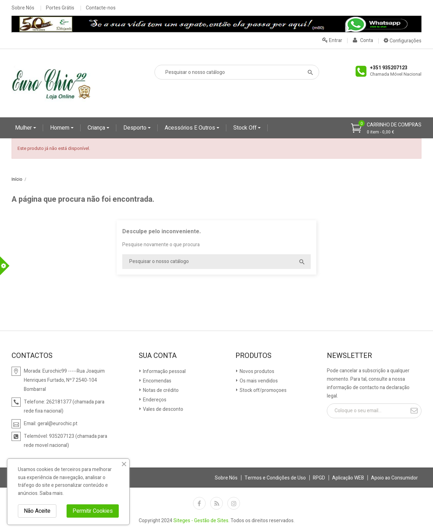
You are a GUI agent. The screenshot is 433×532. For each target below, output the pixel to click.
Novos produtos (256, 371)
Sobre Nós (23, 8)
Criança (97, 128)
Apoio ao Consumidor (394, 478)
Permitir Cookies (93, 511)
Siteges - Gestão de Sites (200, 520)
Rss (216, 503)
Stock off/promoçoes (263, 390)
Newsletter (349, 356)
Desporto (135, 128)
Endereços (154, 399)
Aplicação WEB (348, 478)
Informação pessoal (164, 371)
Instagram (233, 503)
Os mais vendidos (258, 381)
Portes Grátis (60, 8)
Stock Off (245, 128)
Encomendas (156, 381)
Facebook (199, 503)
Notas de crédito (160, 390)
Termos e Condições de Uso (275, 478)
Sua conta (158, 356)
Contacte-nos (101, 8)
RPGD (319, 478)
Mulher (24, 128)
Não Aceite (37, 511)
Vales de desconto (162, 409)
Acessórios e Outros (190, 128)
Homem (60, 128)
